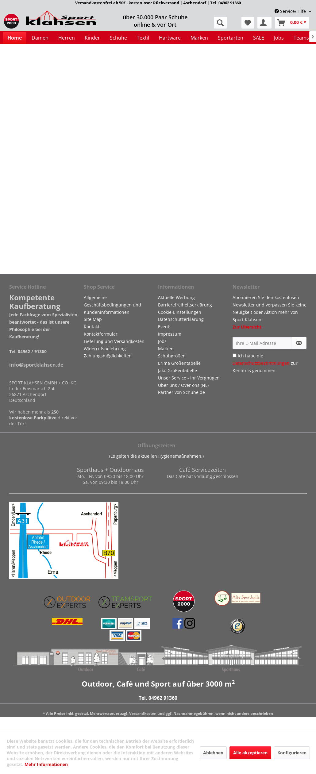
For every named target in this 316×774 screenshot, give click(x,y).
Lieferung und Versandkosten (114, 341)
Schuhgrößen (172, 356)
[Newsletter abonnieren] (299, 343)
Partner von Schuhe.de (181, 392)
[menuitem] (247, 23)
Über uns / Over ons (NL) (183, 385)
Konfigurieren (291, 753)
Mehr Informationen (46, 764)
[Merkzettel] (247, 23)
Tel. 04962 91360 (158, 698)
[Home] (14, 38)
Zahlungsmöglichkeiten (108, 356)
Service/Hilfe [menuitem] (291, 11)
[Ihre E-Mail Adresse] (262, 343)
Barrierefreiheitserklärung (185, 305)
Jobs (162, 341)
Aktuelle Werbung (176, 297)
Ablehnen (213, 753)
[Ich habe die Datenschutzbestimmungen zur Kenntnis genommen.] (235, 355)
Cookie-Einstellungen (179, 312)
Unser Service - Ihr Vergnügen (189, 378)
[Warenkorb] (292, 23)
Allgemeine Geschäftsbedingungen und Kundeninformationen (112, 305)
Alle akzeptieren (250, 753)
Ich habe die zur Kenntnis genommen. (265, 363)
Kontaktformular (101, 334)
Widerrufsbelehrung (105, 349)
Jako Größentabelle (177, 370)
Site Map (93, 319)
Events (164, 326)
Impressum (169, 334)
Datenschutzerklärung (181, 319)
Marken (166, 349)
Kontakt (91, 326)
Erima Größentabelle (179, 363)
